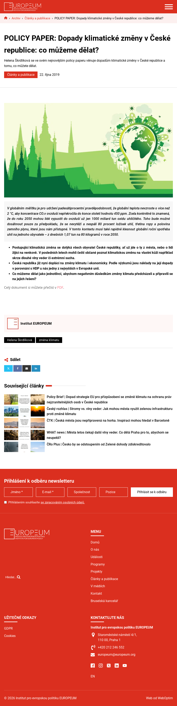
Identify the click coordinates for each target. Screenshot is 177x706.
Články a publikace (20, 75)
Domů (95, 542)
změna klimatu (49, 340)
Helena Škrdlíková (19, 340)
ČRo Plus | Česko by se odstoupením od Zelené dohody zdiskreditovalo (99, 444)
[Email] (26, 368)
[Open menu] (169, 6)
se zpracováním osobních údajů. (63, 502)
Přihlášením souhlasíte (46, 502)
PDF (60, 287)
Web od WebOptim (159, 698)
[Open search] (13, 577)
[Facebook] (17, 368)
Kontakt (96, 593)
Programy (98, 564)
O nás (95, 549)
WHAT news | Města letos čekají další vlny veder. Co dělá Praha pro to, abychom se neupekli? (108, 435)
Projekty (96, 571)
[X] (8, 368)
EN (93, 676)
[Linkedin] (36, 368)
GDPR (8, 628)
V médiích (98, 586)
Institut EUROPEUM (36, 323)
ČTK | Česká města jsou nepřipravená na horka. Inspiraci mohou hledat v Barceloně (108, 420)
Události (97, 557)
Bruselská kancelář (104, 601)
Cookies (10, 636)
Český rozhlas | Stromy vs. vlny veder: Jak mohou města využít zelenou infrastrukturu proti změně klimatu (109, 411)
